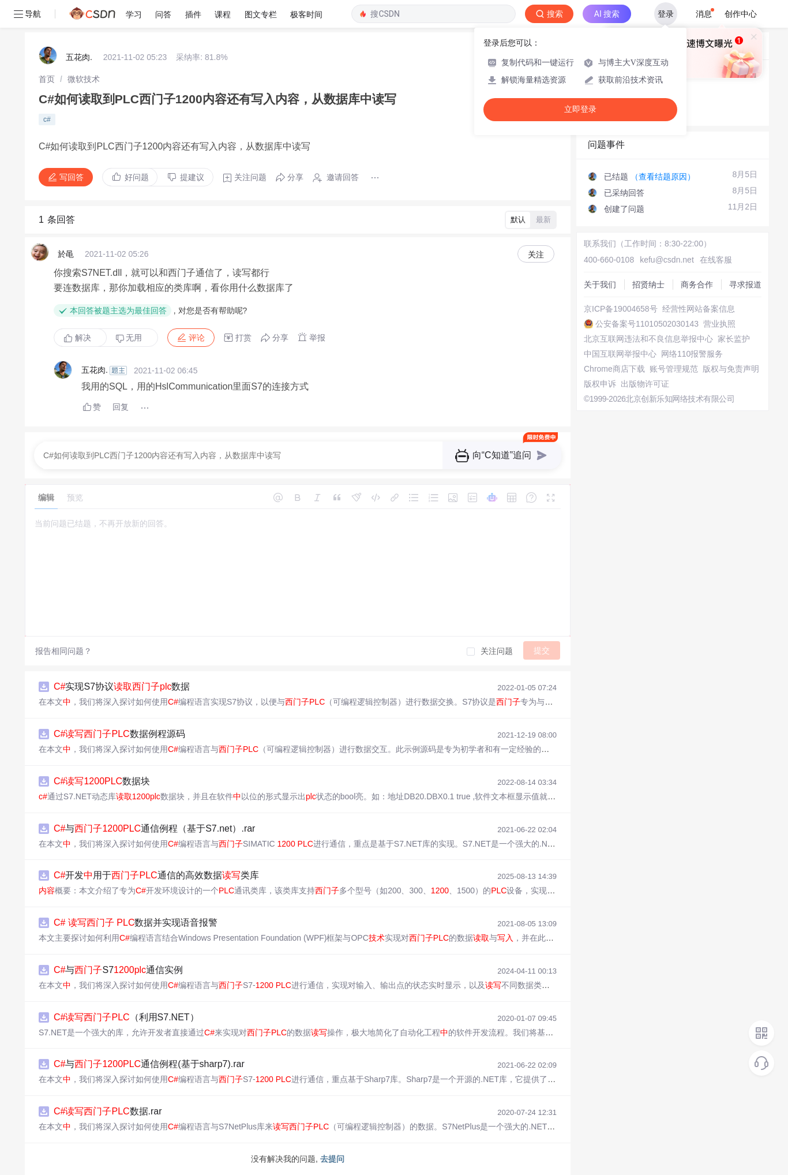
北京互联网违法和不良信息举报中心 (648, 338)
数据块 (102, 781)
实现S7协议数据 (122, 686)
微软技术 (83, 79)
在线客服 (716, 259)
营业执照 (719, 323)
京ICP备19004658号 (621, 308)
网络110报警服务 (692, 353)
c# (47, 119)
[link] (47, 79)
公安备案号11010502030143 (647, 323)
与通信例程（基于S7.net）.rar (154, 828)
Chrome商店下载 (614, 368)
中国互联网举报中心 (620, 353)
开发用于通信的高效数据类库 (156, 875)
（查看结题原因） (663, 176)
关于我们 (600, 284)
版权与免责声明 (731, 368)
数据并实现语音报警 (135, 922)
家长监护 (734, 338)
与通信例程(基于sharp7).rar (149, 1064)
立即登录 (580, 109)
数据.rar (108, 1111)
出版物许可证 (645, 383)
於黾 (66, 254)
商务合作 (697, 284)
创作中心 (741, 13)
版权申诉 (600, 383)
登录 (666, 13)
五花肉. (79, 57)
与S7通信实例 (118, 970)
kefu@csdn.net (667, 259)
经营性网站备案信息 (698, 308)
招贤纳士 (648, 284)
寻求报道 (745, 284)
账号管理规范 (674, 368)
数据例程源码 (119, 734)
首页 (47, 79)
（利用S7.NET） (126, 1017)
